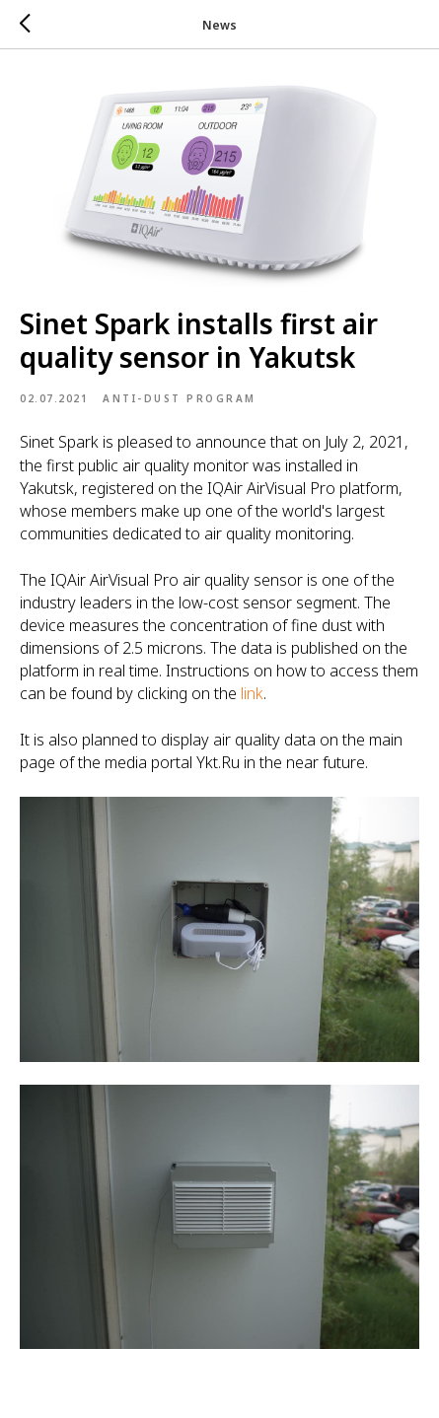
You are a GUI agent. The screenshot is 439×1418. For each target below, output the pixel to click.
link (250, 693)
